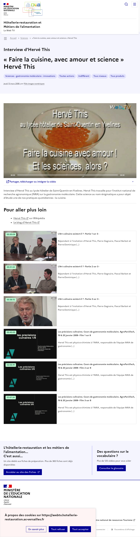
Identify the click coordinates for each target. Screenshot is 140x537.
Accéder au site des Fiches (21, 472)
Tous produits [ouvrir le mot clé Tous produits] (117, 76)
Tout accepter (80, 529)
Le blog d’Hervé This (25, 222)
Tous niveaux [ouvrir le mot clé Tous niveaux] (99, 76)
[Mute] (127, 175)
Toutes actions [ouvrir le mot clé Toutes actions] (66, 76)
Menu (135, 4)
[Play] (70, 141)
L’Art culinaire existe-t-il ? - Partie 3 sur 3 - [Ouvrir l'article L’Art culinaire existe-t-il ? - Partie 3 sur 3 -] (78, 299)
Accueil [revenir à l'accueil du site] (13, 38)
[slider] (67, 175)
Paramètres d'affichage (124, 529)
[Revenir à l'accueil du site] (17, 495)
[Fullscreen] (132, 175)
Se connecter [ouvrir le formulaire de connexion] (99, 529)
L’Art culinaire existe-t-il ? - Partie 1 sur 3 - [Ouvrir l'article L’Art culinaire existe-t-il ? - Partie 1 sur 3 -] (78, 233)
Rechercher (126, 4)
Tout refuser (58, 529)
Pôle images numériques (34, 83)
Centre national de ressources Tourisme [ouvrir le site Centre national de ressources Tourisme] (112, 520)
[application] (70, 140)
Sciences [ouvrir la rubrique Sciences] (24, 38)
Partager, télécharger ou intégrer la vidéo (31, 181)
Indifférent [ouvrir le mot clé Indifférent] (83, 76)
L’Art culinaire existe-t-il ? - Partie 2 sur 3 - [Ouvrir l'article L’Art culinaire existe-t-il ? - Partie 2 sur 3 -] (78, 266)
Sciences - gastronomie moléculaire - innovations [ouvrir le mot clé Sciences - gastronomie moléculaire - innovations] (30, 76)
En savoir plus (36, 529)
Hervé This (19, 218)
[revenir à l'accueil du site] (70, 24)
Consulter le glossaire (111, 468)
